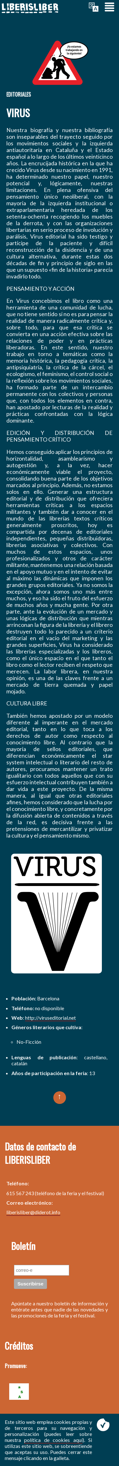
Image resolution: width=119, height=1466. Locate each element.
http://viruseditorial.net (50, 1018)
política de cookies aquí (53, 1440)
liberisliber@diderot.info (33, 1212)
